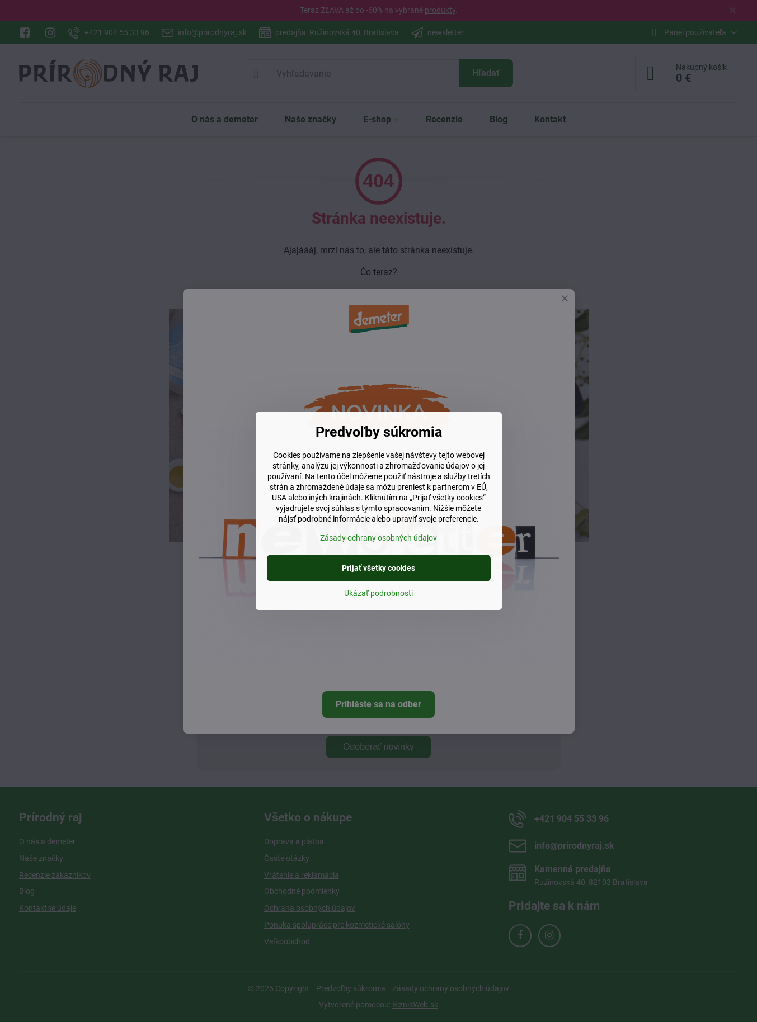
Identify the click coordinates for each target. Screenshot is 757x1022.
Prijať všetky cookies (378, 568)
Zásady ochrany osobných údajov (378, 537)
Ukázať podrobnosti (378, 593)
